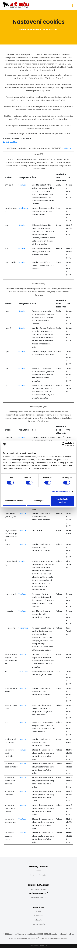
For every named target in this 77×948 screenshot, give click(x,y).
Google (21, 225)
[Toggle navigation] (73, 5)
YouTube (22, 185)
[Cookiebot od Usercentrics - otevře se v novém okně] (63, 444)
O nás (38, 912)
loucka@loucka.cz (30, 938)
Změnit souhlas (10, 142)
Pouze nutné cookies (14, 501)
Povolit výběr (38, 501)
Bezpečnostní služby (39, 875)
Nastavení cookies (38, 897)
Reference (38, 916)
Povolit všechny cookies (63, 500)
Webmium (43, 946)
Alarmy (38, 871)
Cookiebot (66, 148)
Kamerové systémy (38, 889)
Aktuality (38, 920)
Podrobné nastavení (61, 491)
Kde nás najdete (38, 924)
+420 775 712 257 (15, 938)
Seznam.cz (23, 628)
